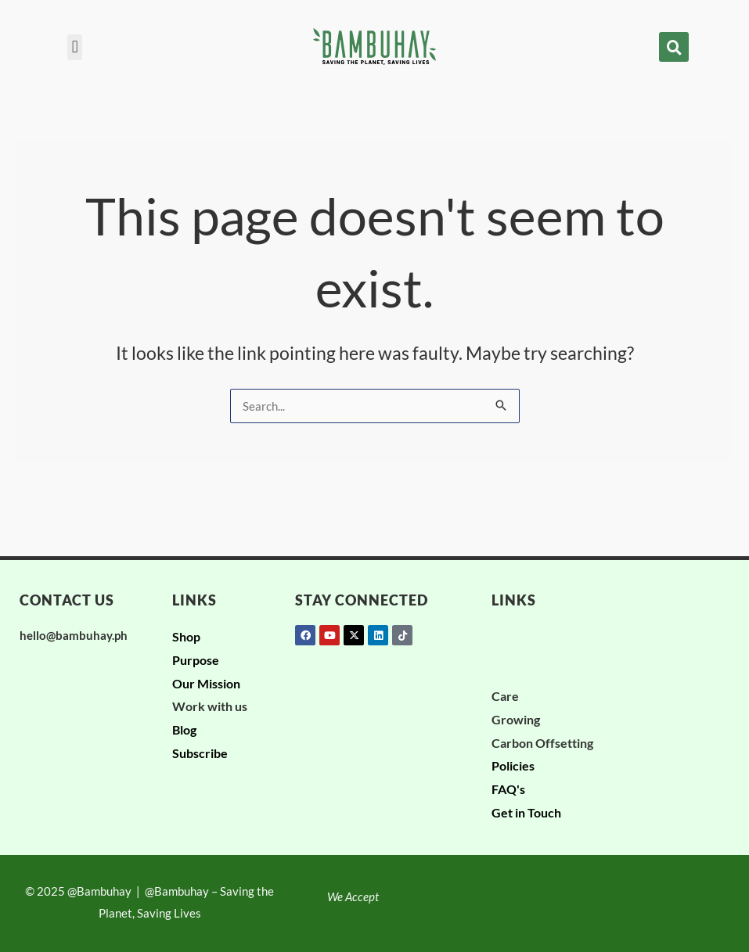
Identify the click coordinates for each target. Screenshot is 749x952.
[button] (74, 47)
